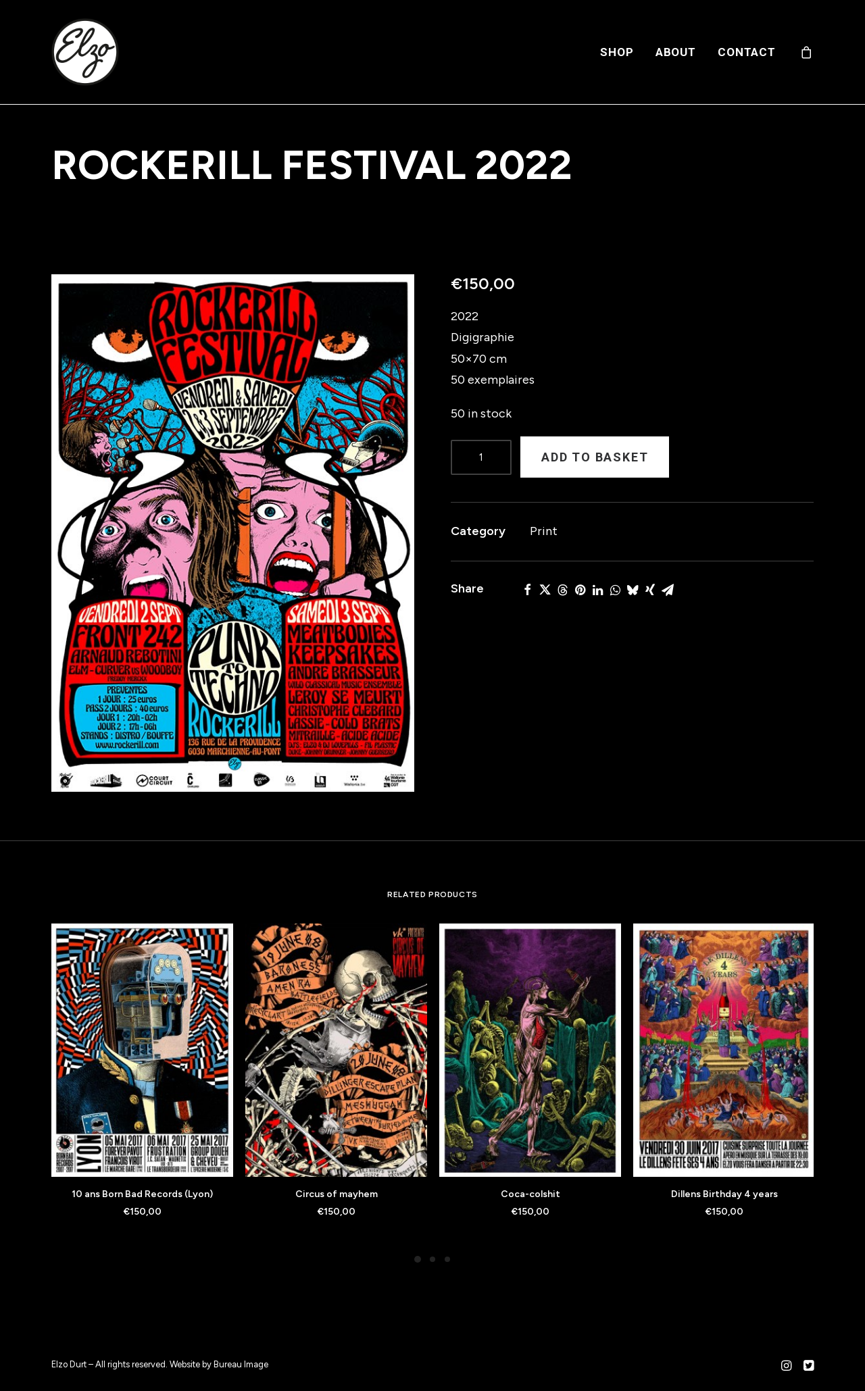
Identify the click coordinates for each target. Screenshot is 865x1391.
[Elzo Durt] (85, 52)
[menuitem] (617, 52)
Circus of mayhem (336, 1194)
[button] (232, 533)
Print (544, 531)
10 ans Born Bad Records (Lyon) (142, 1194)
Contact (747, 52)
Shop (616, 52)
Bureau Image (241, 1364)
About (676, 52)
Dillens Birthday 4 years (724, 1194)
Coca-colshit (530, 1194)
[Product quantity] (481, 457)
